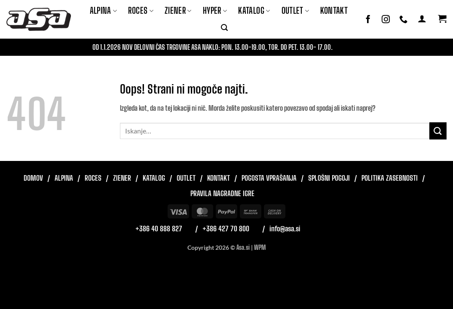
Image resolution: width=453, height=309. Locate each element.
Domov (33, 177)
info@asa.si (284, 228)
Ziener (122, 177)
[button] (224, 27)
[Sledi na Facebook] (368, 19)
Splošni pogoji (329, 177)
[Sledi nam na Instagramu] (386, 19)
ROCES (140, 10)
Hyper (215, 10)
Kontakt (334, 10)
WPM (260, 247)
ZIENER (178, 10)
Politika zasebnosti (389, 177)
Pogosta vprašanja (269, 177)
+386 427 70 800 (225, 228)
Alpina (103, 10)
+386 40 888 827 (158, 228)
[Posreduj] (438, 130)
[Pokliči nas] (403, 19)
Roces (93, 177)
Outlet (295, 10)
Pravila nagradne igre (222, 193)
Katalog (254, 10)
